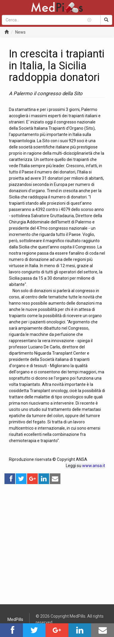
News (20, 32)
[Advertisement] (57, 542)
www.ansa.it (93, 465)
